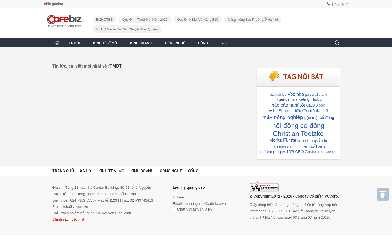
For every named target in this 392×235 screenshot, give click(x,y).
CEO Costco (306, 151)
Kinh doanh (142, 171)
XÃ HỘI (74, 43)
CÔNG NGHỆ (175, 43)
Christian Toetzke (298, 133)
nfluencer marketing (292, 99)
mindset (316, 100)
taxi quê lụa (277, 95)
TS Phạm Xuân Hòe (286, 147)
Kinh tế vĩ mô (111, 171)
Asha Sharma (280, 111)
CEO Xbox (315, 105)
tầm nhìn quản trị (312, 140)
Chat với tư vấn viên (192, 209)
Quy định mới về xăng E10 (197, 20)
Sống (193, 171)
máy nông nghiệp (282, 117)
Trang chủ (63, 171)
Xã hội (86, 171)
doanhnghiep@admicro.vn (205, 204)
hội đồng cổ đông (298, 125)
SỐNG (203, 43)
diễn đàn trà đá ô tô (311, 111)
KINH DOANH (141, 43)
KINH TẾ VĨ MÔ (105, 43)
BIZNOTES (104, 20)
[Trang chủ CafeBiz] (56, 43)
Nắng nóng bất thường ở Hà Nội (253, 20)
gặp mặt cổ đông (319, 117)
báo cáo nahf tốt (288, 105)
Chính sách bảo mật (68, 219)
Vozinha (296, 94)
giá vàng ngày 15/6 (277, 151)
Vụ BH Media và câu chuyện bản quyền (127, 29)
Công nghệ (171, 171)
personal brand (316, 95)
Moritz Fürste (282, 140)
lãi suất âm (313, 146)
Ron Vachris (327, 152)
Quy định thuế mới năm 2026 (145, 20)
